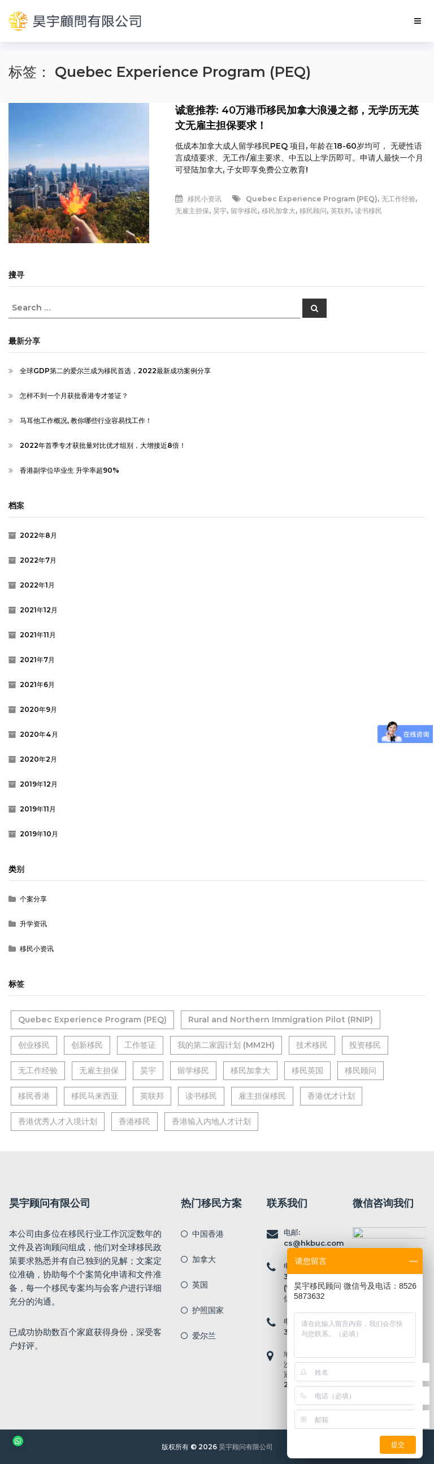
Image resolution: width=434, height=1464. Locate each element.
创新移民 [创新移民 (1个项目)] (87, 1045)
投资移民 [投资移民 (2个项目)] (365, 1045)
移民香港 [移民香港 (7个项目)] (34, 1096)
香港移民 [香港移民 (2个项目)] (134, 1121)
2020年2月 (38, 759)
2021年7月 (37, 659)
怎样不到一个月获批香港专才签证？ (74, 395)
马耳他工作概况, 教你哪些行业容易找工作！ (86, 420)
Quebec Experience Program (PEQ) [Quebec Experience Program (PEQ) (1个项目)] (92, 1019)
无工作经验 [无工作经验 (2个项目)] (38, 1070)
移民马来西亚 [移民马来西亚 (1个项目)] (95, 1096)
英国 (200, 1285)
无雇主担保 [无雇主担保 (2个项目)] (99, 1070)
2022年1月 (37, 585)
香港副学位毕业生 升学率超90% (69, 470)
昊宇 (220, 210)
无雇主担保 (192, 210)
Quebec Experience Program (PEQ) (311, 199)
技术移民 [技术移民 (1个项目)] (312, 1045)
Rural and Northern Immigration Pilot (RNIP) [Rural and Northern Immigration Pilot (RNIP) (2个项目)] (280, 1019)
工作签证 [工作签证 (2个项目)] (140, 1045)
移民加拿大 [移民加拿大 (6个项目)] (250, 1070)
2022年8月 (38, 535)
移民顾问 (313, 210)
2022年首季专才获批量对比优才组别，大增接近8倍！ (103, 445)
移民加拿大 (279, 210)
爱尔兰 (204, 1336)
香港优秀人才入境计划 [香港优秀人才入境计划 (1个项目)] (57, 1121)
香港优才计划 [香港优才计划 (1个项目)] (331, 1096)
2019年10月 (39, 834)
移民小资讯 (205, 199)
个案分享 (33, 899)
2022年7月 (38, 560)
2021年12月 (39, 610)
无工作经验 (398, 199)
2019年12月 (39, 784)
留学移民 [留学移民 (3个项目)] (193, 1070)
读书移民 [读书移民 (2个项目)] (201, 1096)
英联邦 (341, 210)
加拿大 (204, 1259)
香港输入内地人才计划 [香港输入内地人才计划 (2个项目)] (211, 1121)
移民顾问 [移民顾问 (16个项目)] (360, 1070)
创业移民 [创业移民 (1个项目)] (34, 1045)
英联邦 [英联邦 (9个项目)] (152, 1096)
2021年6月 (37, 684)
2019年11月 (38, 809)
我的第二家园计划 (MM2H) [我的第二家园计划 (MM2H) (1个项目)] (226, 1045)
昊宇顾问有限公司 (246, 1447)
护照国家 (208, 1310)
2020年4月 (39, 734)
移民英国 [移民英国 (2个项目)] (307, 1070)
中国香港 (208, 1234)
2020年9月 (38, 709)
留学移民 (244, 210)
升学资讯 (33, 923)
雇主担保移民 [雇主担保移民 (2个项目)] (262, 1096)
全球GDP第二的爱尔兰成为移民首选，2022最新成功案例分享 (115, 370)
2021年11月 (38, 634)
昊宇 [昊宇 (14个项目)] (148, 1070)
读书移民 (368, 210)
